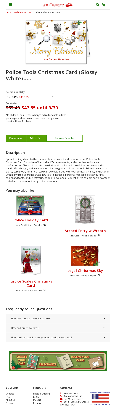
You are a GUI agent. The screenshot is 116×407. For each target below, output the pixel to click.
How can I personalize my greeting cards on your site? (58, 337)
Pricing (29, 225)
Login (36, 396)
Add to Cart (36, 138)
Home (8, 12)
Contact (10, 393)
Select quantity (15, 92)
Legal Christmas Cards (23, 12)
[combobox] (30, 97)
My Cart (37, 399)
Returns (37, 403)
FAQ (8, 396)
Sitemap (10, 403)
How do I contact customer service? (58, 318)
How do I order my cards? (58, 328)
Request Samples (64, 138)
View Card (20, 225)
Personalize (16, 138)
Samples (38, 225)
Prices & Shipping (41, 393)
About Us (10, 399)
